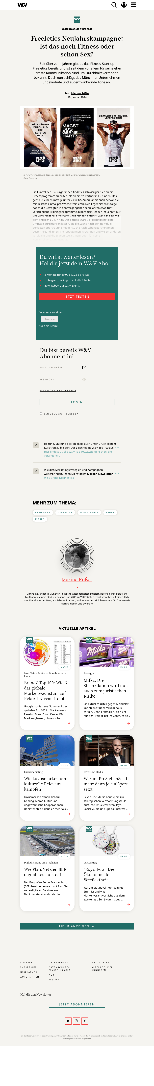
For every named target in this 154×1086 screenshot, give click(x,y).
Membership (89, 512)
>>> (116, 474)
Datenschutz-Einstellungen (60, 968)
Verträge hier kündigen (102, 968)
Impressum (28, 967)
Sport (110, 512)
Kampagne (42, 512)
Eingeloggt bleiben (61, 413)
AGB (51, 974)
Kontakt (26, 962)
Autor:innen (29, 976)
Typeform (49, 319)
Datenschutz (58, 962)
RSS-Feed (55, 979)
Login (77, 402)
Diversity (65, 512)
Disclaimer (28, 972)
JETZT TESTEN (77, 296)
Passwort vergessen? (58, 390)
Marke (40, 519)
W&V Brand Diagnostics (59, 478)
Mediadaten (101, 962)
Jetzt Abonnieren (77, 1004)
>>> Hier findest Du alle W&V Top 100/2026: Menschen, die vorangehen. (81, 451)
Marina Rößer (80, 93)
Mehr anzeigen (77, 926)
